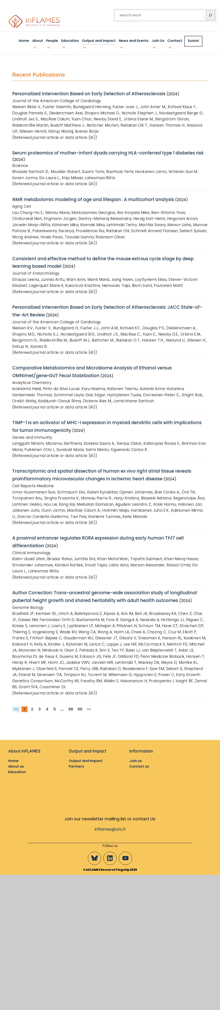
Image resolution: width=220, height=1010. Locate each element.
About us (16, 769)
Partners (76, 769)
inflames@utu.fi (110, 832)
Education (17, 775)
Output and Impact (85, 763)
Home (13, 763)
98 (70, 712)
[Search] (210, 15)
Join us (135, 763)
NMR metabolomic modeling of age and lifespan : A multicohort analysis (95, 201)
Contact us (139, 769)
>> (89, 712)
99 (80, 712)
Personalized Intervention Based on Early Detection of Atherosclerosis (91, 93)
